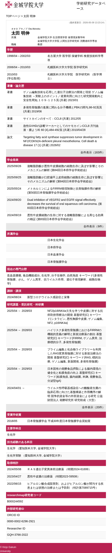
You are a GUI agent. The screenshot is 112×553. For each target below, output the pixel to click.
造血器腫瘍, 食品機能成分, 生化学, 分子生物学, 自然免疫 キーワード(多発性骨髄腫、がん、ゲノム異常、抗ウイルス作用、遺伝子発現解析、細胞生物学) (55, 279)
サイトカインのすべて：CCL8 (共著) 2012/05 (52, 118)
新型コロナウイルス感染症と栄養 (48, 297)
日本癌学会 (54, 247)
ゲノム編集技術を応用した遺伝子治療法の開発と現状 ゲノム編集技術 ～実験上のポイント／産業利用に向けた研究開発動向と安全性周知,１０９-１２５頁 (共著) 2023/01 (63, 96)
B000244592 (15, 501)
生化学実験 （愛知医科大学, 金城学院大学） (35, 455)
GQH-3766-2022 (17, 534)
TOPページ (13, 16)
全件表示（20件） (93, 407)
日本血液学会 (55, 254)
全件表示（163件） (93, 152)
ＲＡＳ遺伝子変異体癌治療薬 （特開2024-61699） (59, 469)
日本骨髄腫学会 (57, 261)
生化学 (11, 434)
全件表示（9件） (94, 226)
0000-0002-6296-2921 (21, 521)
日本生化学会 (55, 240)
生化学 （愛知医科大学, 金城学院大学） (32, 448)
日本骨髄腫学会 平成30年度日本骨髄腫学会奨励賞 (58, 421)
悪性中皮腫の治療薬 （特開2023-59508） (53, 476)
